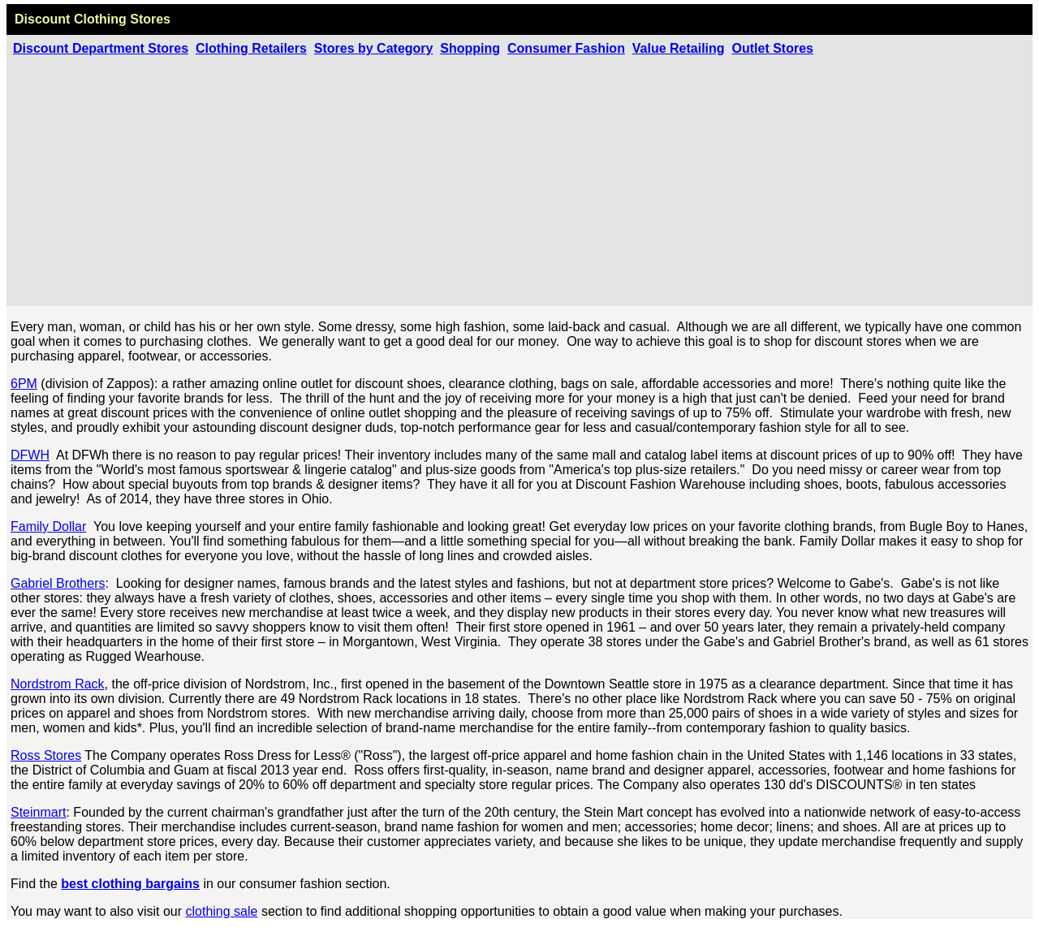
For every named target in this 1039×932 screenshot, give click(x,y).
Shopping (470, 48)
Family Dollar (48, 526)
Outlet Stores (772, 48)
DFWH (30, 455)
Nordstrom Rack (58, 684)
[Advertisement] (519, 177)
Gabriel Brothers (58, 583)
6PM (24, 383)
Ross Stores (46, 755)
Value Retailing (678, 48)
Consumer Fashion (566, 48)
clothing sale (222, 911)
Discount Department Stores (100, 48)
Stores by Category (373, 48)
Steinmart (38, 812)
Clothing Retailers (251, 48)
